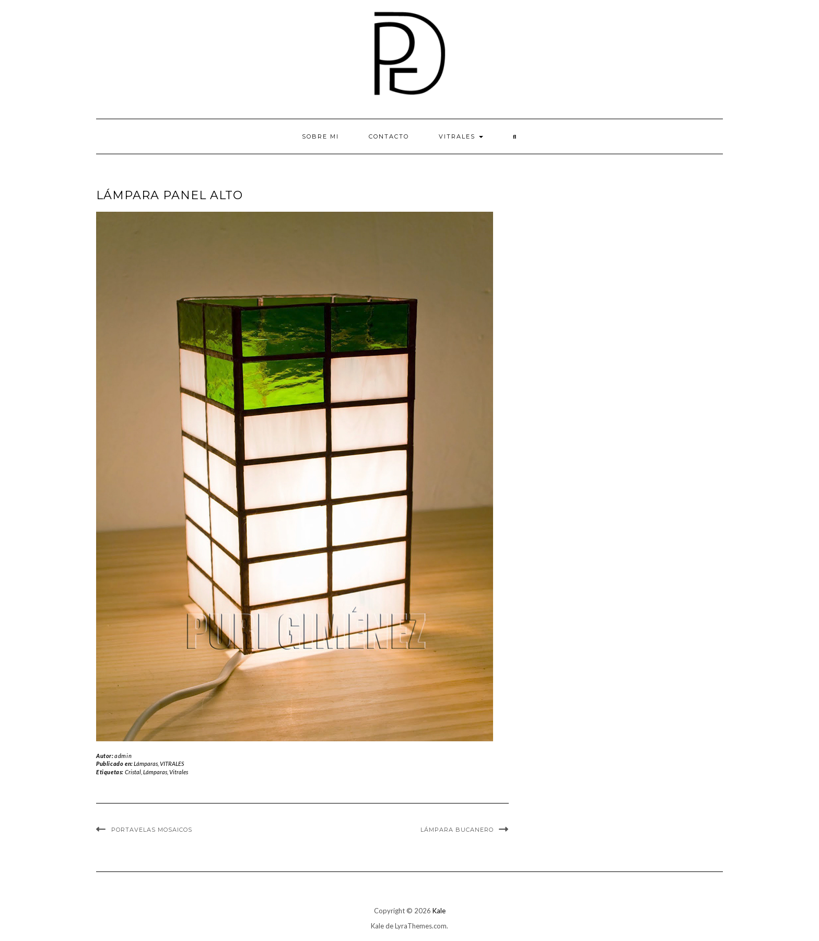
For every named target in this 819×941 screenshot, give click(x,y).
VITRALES (461, 136)
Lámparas (146, 763)
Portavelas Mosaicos (151, 829)
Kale (439, 910)
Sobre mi (320, 136)
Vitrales (178, 771)
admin (123, 755)
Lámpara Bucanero (457, 829)
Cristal (133, 771)
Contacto (389, 136)
